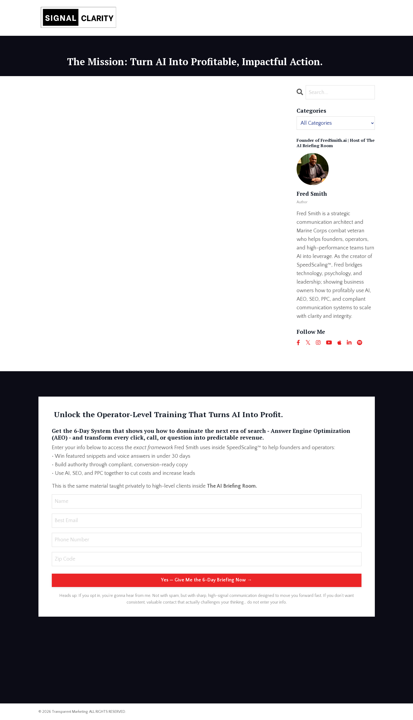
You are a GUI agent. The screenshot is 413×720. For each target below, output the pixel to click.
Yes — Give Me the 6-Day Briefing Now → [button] (206, 580)
